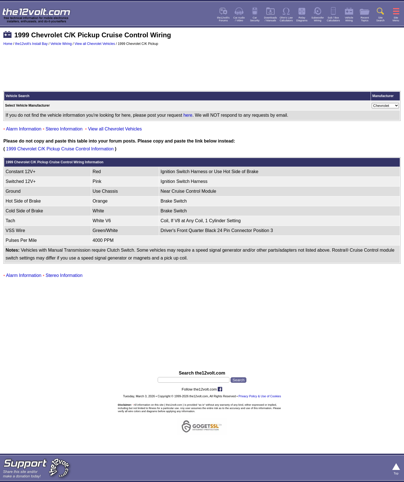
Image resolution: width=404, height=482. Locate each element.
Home (7, 44)
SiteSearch (380, 19)
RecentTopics (365, 19)
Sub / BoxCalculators (333, 19)
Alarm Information (23, 129)
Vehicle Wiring (61, 44)
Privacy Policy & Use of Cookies (259, 396)
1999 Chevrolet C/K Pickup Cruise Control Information (60, 148)
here (187, 115)
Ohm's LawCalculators (286, 19)
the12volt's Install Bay (31, 44)
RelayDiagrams (301, 19)
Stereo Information (64, 129)
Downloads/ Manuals (270, 19)
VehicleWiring (349, 19)
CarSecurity (255, 19)
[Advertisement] (202, 71)
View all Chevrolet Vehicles (95, 44)
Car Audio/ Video (239, 19)
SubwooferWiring (317, 19)
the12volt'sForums (223, 19)
